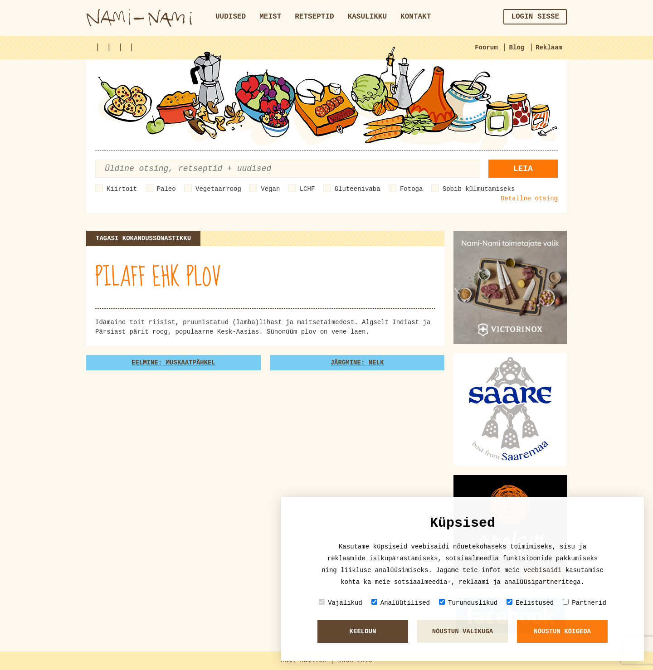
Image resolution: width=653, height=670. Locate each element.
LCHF (307, 189)
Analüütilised (400, 603)
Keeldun (363, 631)
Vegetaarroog (218, 189)
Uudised (230, 17)
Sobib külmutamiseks (479, 189)
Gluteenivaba (357, 189)
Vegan (270, 189)
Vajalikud (340, 603)
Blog (517, 47)
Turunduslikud (468, 603)
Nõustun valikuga (462, 631)
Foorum (486, 47)
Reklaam (549, 47)
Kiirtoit (122, 189)
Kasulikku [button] (367, 17)
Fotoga (411, 189)
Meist (270, 17)
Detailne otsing (529, 198)
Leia (523, 168)
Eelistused (530, 603)
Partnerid (584, 603)
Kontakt (415, 17)
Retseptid (314, 17)
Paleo (166, 189)
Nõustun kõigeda (562, 631)
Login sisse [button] (535, 17)
